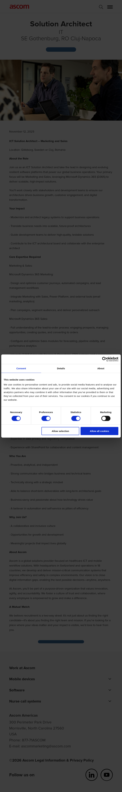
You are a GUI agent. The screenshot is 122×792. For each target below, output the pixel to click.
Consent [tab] (21, 368)
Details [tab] (61, 368)
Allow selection (60, 431)
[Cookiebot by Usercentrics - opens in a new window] (104, 359)
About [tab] (100, 368)
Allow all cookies (99, 431)
